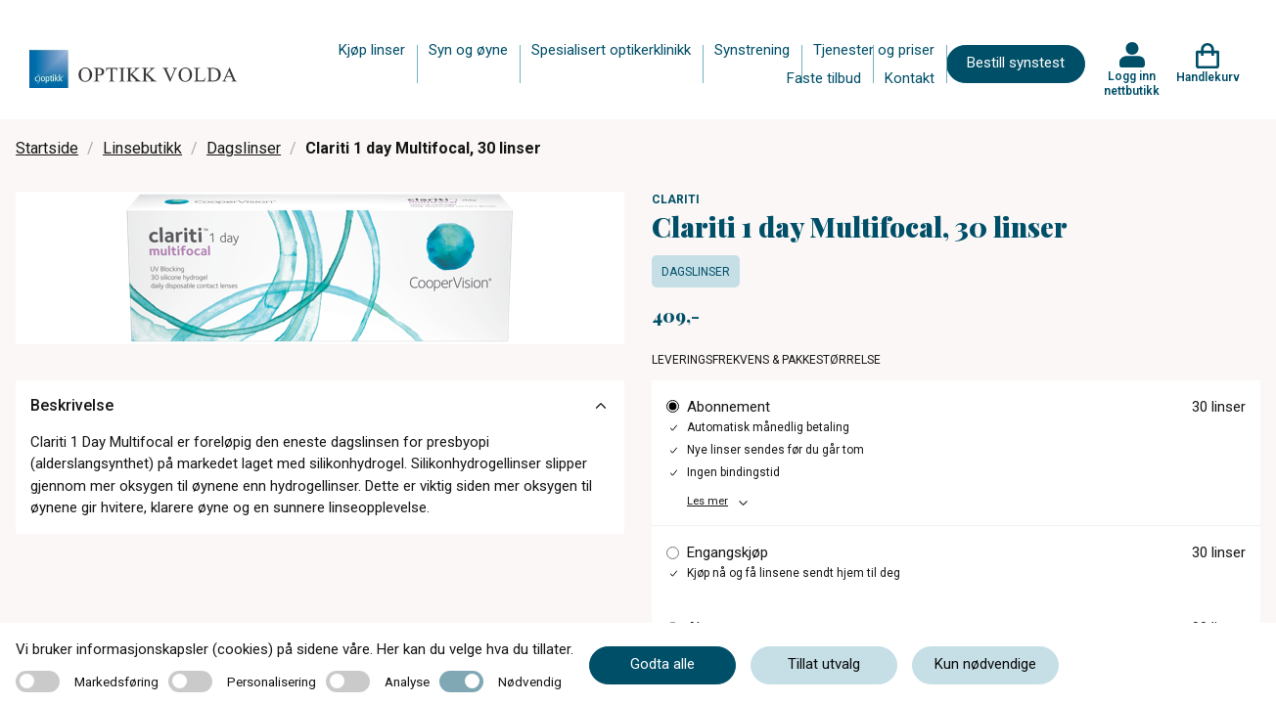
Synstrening (752, 50)
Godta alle (662, 664)
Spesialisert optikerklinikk (611, 50)
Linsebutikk (142, 148)
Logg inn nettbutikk (1132, 83)
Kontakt (909, 78)
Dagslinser (243, 148)
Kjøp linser (372, 50)
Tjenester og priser (873, 50)
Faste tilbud (824, 78)
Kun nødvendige (985, 664)
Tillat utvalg (824, 664)
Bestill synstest (1016, 62)
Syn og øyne (468, 50)
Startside (47, 148)
